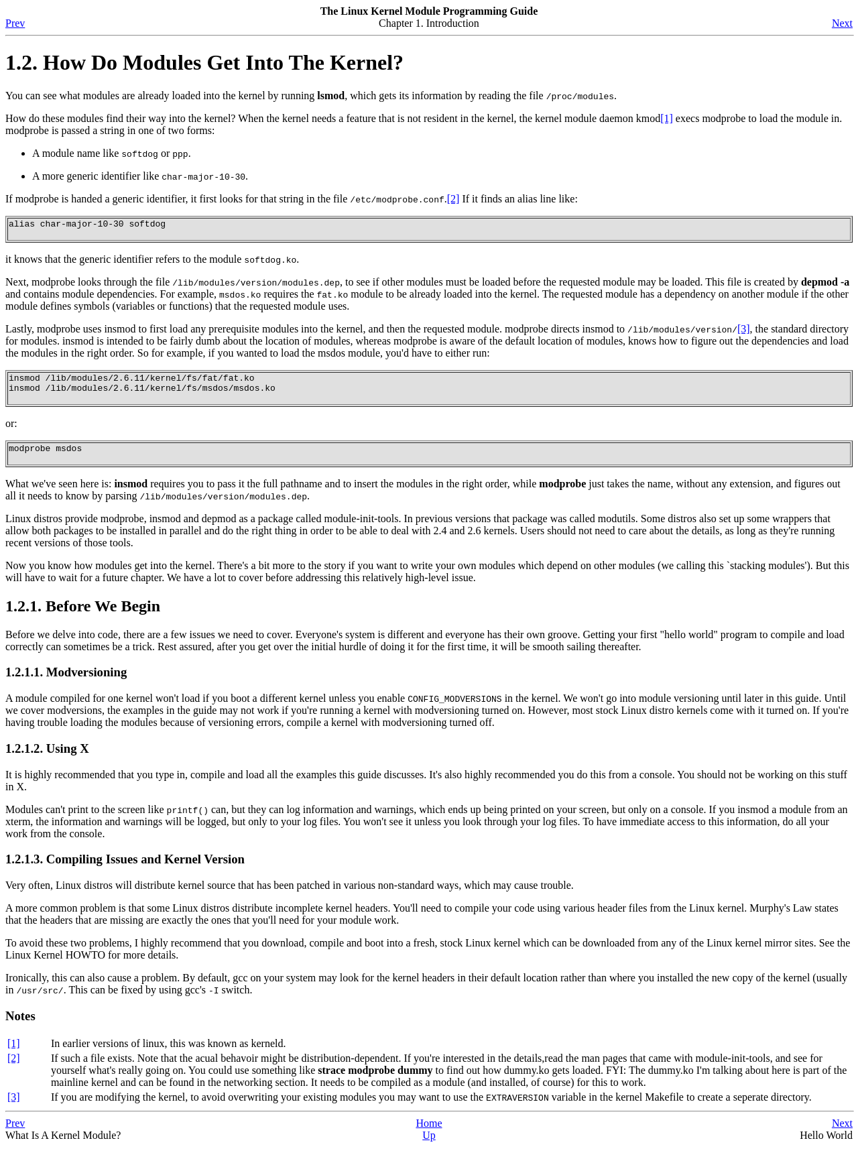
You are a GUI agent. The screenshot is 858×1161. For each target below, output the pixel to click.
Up (429, 1149)
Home (429, 1137)
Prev (15, 23)
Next (842, 23)
